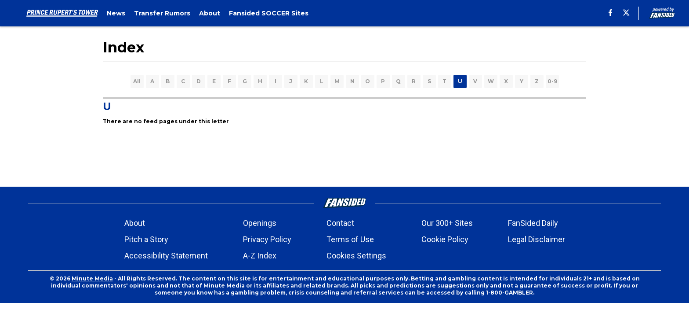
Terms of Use (350, 239)
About (134, 223)
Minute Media (92, 278)
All (137, 81)
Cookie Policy (444, 239)
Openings (259, 223)
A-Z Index (259, 255)
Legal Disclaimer (536, 239)
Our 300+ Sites (447, 223)
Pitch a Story (146, 239)
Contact (340, 223)
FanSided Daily (533, 223)
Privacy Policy (267, 239)
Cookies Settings (356, 255)
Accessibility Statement (166, 255)
